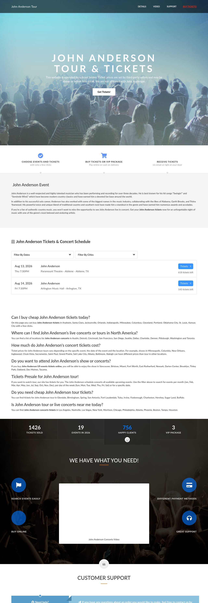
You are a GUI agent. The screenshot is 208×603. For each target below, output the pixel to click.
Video (156, 6)
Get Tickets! (104, 91)
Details (142, 6)
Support (171, 6)
